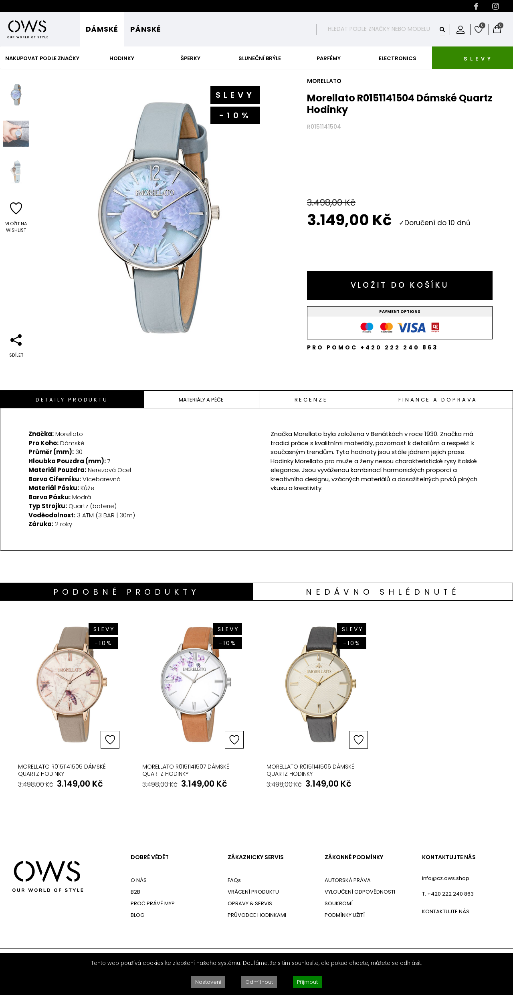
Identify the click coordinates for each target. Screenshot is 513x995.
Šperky (190, 58)
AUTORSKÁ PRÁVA (348, 880)
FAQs (234, 880)
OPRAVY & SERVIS (250, 903)
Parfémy (329, 58)
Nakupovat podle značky (42, 58)
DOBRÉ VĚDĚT (150, 857)
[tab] (72, 399)
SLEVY (478, 59)
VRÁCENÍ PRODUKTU (253, 892)
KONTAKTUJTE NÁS (449, 857)
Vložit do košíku (400, 285)
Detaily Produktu (72, 400)
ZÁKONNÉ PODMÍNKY (354, 857)
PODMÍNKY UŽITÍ (345, 915)
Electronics (397, 58)
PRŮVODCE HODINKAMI (257, 915)
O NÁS (139, 880)
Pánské (145, 29)
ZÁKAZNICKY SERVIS (256, 857)
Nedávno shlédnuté (383, 591)
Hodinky (121, 58)
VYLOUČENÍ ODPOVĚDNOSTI (360, 892)
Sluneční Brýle (259, 58)
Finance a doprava (437, 400)
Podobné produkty (126, 591)
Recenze (311, 400)
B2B (135, 892)
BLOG (137, 915)
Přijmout (307, 982)
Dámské (102, 29)
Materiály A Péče (201, 400)
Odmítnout (259, 982)
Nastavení (208, 982)
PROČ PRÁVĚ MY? (153, 903)
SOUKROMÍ (339, 903)
